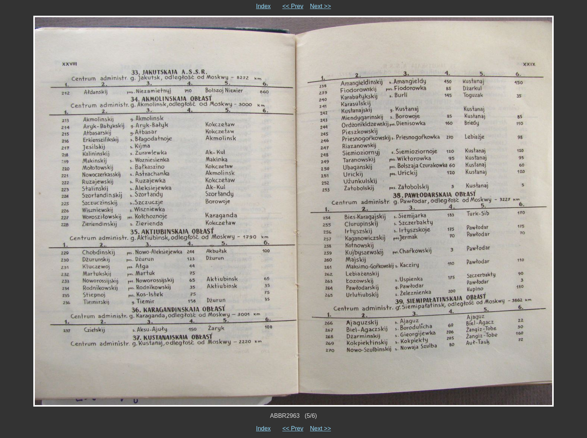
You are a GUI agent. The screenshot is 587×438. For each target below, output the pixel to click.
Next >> (320, 6)
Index (263, 6)
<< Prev (292, 6)
